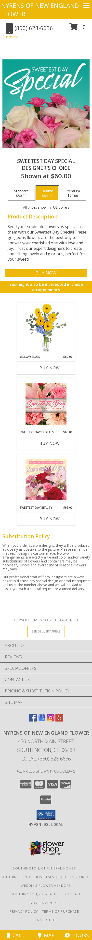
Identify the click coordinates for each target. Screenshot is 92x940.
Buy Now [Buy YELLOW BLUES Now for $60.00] (49, 368)
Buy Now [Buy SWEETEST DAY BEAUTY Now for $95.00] (49, 519)
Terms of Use (46, 920)
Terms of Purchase (60, 911)
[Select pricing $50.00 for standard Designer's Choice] (21, 193)
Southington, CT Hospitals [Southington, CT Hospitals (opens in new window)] (27, 877)
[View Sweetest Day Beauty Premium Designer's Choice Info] (46, 479)
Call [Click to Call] (15, 935)
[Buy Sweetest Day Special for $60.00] (45, 273)
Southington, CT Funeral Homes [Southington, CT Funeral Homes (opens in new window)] (44, 868)
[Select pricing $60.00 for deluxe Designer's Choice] (47, 193)
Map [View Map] (46, 935)
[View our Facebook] (33, 720)
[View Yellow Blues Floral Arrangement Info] (46, 329)
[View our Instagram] (50, 720)
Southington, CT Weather (36, 894)
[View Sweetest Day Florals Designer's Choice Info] (46, 404)
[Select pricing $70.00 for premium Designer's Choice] (73, 193)
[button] (77, 28)
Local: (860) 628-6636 (46, 758)
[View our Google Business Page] (42, 720)
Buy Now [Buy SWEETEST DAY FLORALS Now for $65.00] (49, 443)
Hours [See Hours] (77, 935)
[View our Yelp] (59, 720)
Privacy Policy (24, 911)
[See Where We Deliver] (46, 631)
